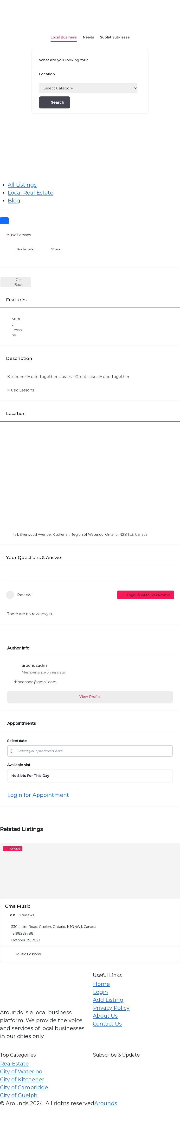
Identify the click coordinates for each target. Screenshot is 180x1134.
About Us (105, 1016)
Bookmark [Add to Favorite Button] (21, 249)
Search (54, 102)
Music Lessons (15, 235)
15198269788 (22, 933)
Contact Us (107, 1024)
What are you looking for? (63, 60)
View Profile (90, 696)
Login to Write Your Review (146, 595)
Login (100, 992)
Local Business (64, 33)
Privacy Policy (111, 1008)
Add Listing (108, 1000)
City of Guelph (19, 1095)
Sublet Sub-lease (115, 33)
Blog (14, 200)
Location (47, 74)
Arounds (105, 1103)
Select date (17, 741)
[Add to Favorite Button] (173, 849)
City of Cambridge (24, 1087)
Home (101, 984)
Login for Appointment (38, 795)
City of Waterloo (21, 1071)
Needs (88, 33)
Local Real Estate (30, 192)
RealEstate (14, 1063)
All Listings (22, 185)
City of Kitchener (22, 1079)
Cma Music (17, 906)
